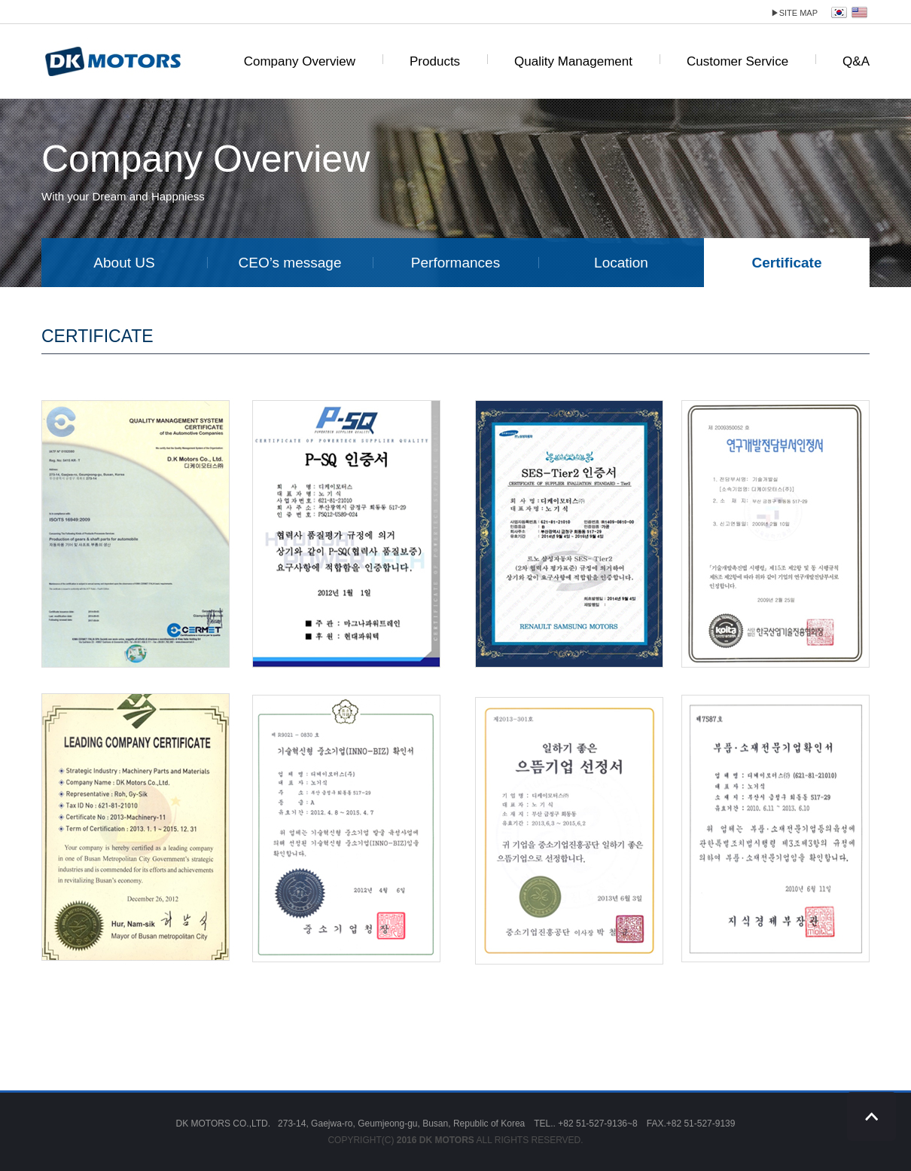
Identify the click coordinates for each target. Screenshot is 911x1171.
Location (621, 263)
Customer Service (737, 61)
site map (794, 12)
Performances (455, 263)
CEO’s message (290, 263)
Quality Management (573, 61)
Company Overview (299, 61)
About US (123, 263)
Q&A (856, 61)
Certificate (787, 263)
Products (435, 61)
